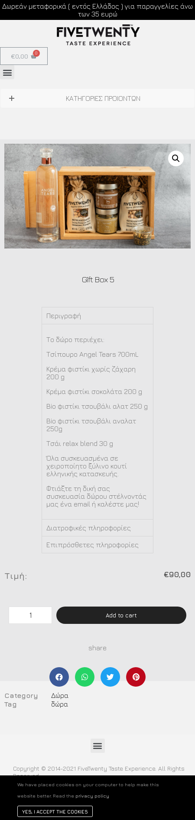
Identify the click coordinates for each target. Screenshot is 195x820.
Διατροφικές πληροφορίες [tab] (88, 528)
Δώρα (59, 695)
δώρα (59, 704)
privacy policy (92, 795)
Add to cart (121, 615)
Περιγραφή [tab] (63, 316)
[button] (7, 72)
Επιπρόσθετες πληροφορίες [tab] (92, 545)
